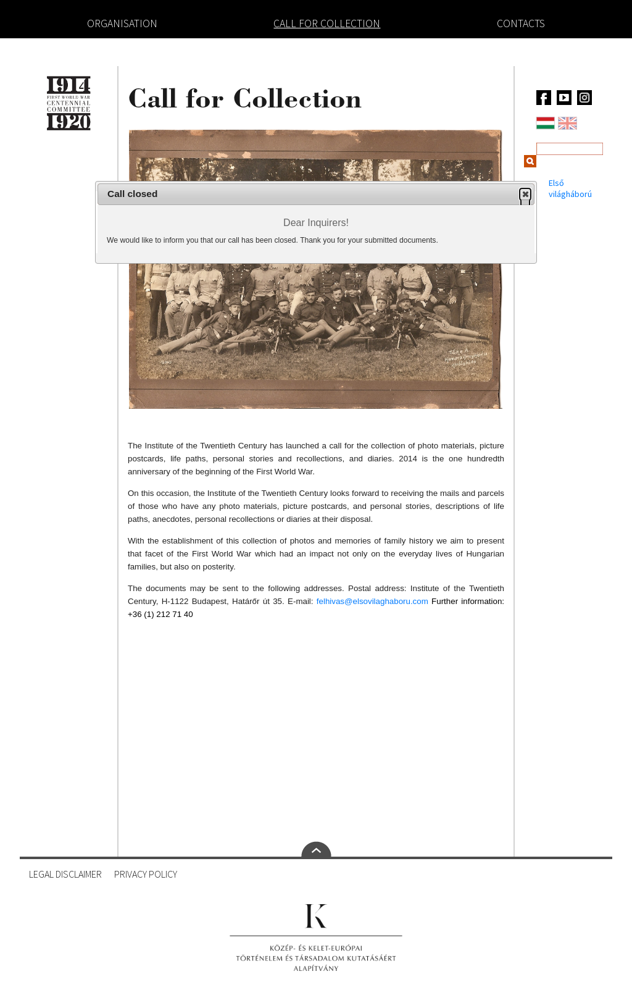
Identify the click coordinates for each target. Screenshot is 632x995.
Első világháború (570, 188)
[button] (525, 194)
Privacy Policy (145, 874)
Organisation (122, 23)
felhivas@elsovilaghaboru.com (372, 601)
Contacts (521, 23)
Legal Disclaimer (65, 874)
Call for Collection (326, 23)
